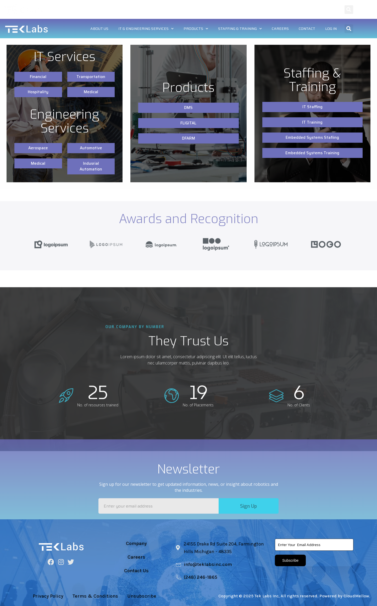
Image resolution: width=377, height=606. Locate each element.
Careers (282, 9)
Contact (307, 9)
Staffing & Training (244, 9)
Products (201, 9)
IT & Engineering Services (152, 9)
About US (108, 9)
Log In (331, 9)
